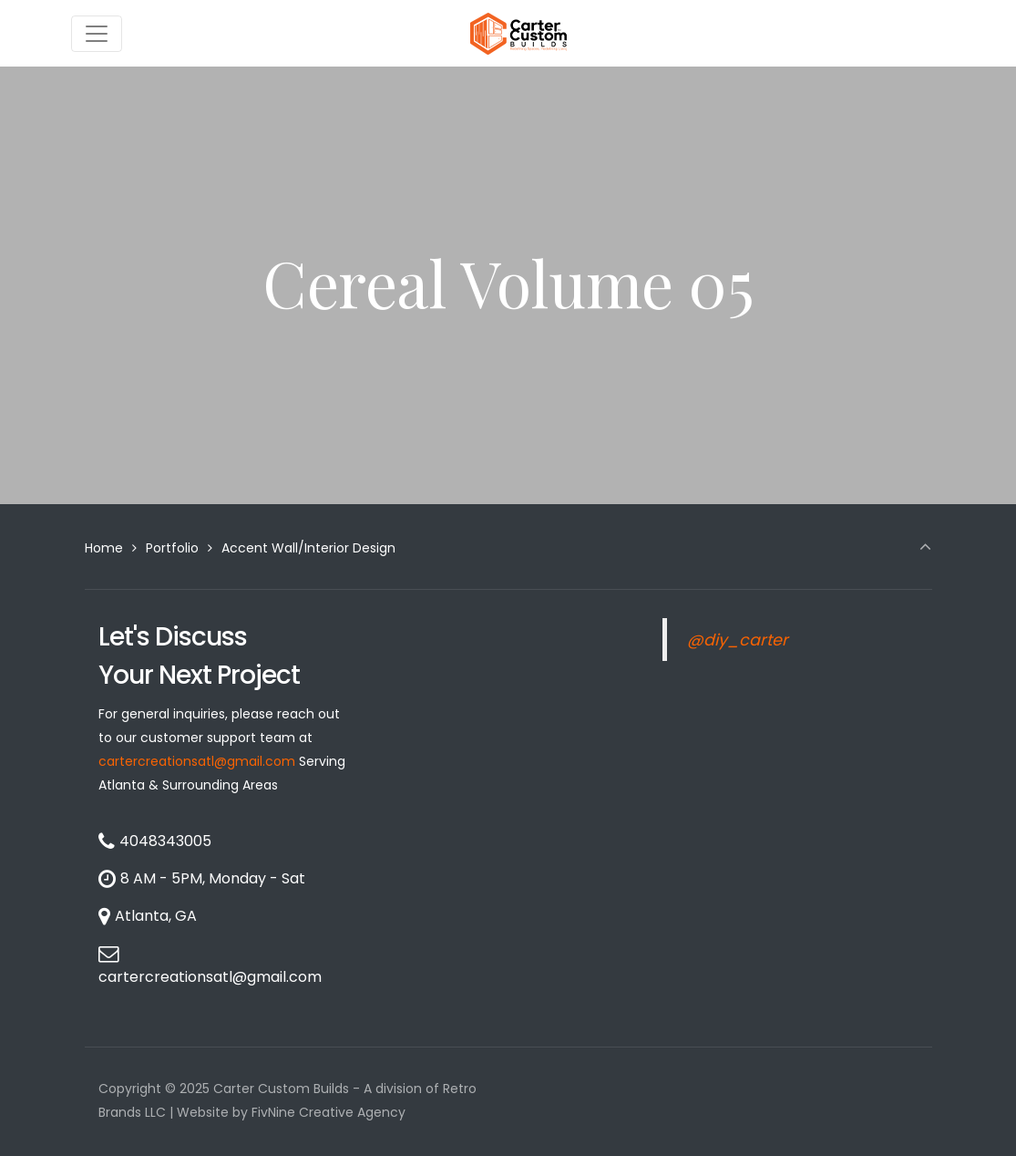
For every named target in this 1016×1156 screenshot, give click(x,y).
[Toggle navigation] (96, 33)
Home (104, 548)
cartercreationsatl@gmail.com (196, 761)
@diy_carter (737, 640)
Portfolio (172, 548)
